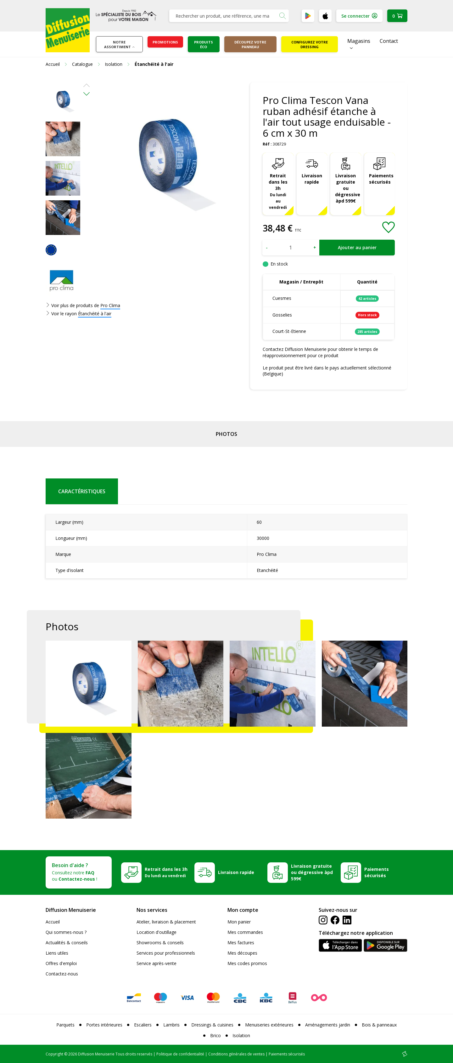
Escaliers (143, 1025)
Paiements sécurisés (381, 179)
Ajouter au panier (357, 247)
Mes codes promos (247, 963)
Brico (215, 1035)
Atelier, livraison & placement (166, 922)
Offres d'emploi (61, 963)
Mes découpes (242, 953)
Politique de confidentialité (180, 1054)
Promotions (165, 42)
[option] (63, 99)
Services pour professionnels (166, 953)
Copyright (54, 1054)
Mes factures (240, 943)
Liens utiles (57, 953)
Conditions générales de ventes (236, 1054)
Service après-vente (156, 963)
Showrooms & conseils (160, 943)
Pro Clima (110, 305)
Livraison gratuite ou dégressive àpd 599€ (347, 188)
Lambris (171, 1025)
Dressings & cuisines (212, 1025)
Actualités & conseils (67, 943)
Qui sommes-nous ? (66, 932)
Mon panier (239, 922)
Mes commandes (245, 932)
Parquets (65, 1025)
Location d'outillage (156, 932)
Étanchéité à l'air (94, 314)
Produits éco (203, 44)
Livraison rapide (312, 179)
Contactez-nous (62, 974)
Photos (226, 434)
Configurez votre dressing (309, 44)
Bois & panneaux (379, 1025)
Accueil (53, 922)
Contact (389, 40)
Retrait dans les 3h (278, 191)
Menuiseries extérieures (269, 1025)
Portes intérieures (104, 1025)
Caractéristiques (81, 491)
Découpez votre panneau (250, 44)
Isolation (241, 1035)
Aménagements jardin (327, 1025)
